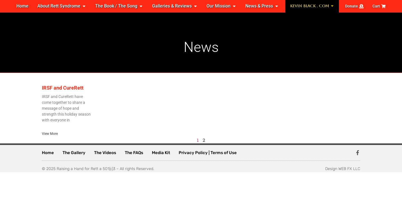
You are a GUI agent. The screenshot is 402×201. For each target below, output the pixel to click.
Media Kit (161, 152)
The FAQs (134, 152)
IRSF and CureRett (62, 88)
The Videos (105, 152)
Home (48, 152)
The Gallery (74, 152)
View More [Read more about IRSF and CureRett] (50, 134)
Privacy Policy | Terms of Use (208, 152)
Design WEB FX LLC (342, 168)
